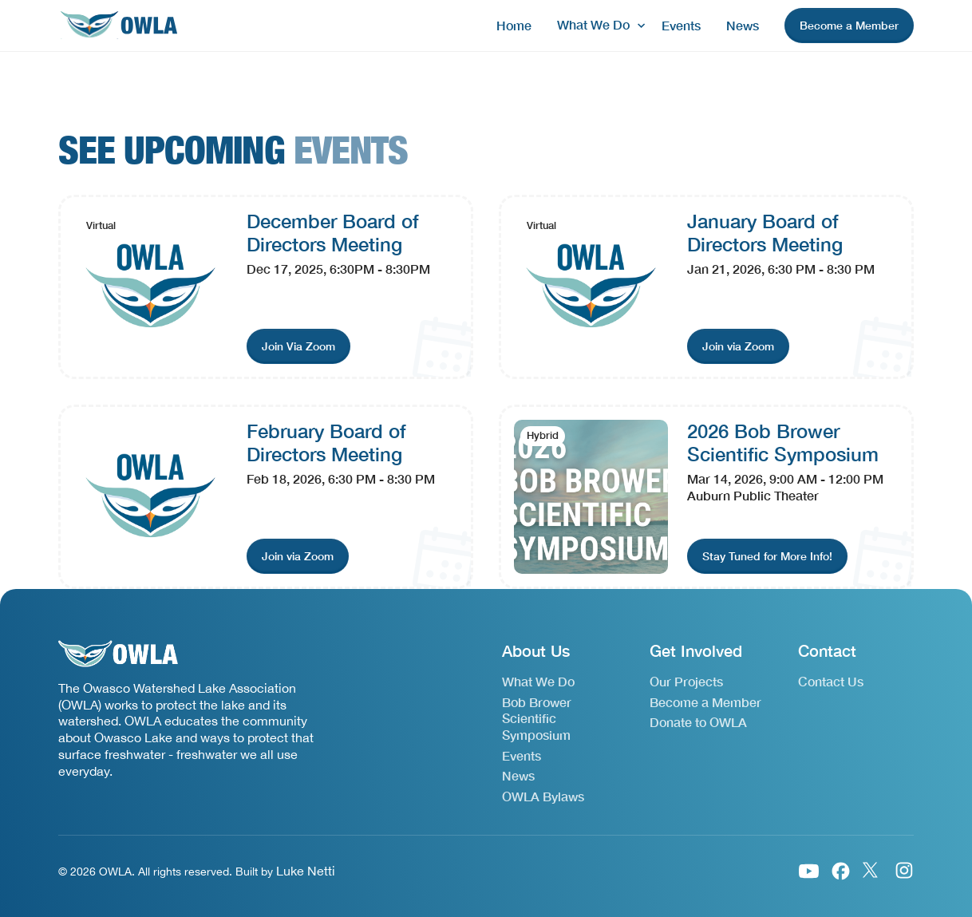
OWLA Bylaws (543, 796)
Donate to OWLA (698, 721)
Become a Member (705, 701)
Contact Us (830, 681)
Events (681, 25)
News (742, 25)
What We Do (538, 681)
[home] (118, 26)
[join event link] (298, 346)
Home (513, 25)
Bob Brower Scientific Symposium (536, 718)
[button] (596, 25)
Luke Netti (305, 871)
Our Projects (686, 681)
